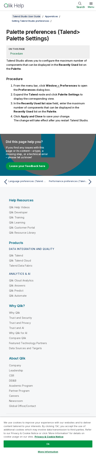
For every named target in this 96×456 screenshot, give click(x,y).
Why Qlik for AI (18, 332)
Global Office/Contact (22, 405)
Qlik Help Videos (19, 207)
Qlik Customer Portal (22, 227)
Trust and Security (20, 317)
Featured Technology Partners (28, 343)
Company (15, 365)
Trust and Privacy (20, 322)
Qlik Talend (16, 255)
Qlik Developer (18, 212)
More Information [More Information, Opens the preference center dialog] (48, 451)
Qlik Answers (17, 285)
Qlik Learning (17, 222)
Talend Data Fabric (20, 265)
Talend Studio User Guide (26, 16)
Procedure (16, 53)
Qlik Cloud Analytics (21, 280)
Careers (14, 395)
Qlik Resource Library (22, 232)
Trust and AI (16, 327)
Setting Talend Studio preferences (30, 20)
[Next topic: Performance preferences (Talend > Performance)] (71, 181)
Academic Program (21, 385)
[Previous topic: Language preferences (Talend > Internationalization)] (25, 181)
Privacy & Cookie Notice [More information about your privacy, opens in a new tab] (49, 436)
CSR (11, 375)
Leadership (16, 370)
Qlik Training (16, 217)
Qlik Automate (18, 295)
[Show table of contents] (7, 16)
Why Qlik (14, 312)
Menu (91, 6)
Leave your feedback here (27, 166)
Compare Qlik (17, 338)
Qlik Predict (16, 290)
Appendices (51, 16)
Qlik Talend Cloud (20, 260)
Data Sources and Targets (25, 348)
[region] (48, 436)
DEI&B (12, 380)
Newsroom (16, 400)
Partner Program (19, 390)
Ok (48, 443)
